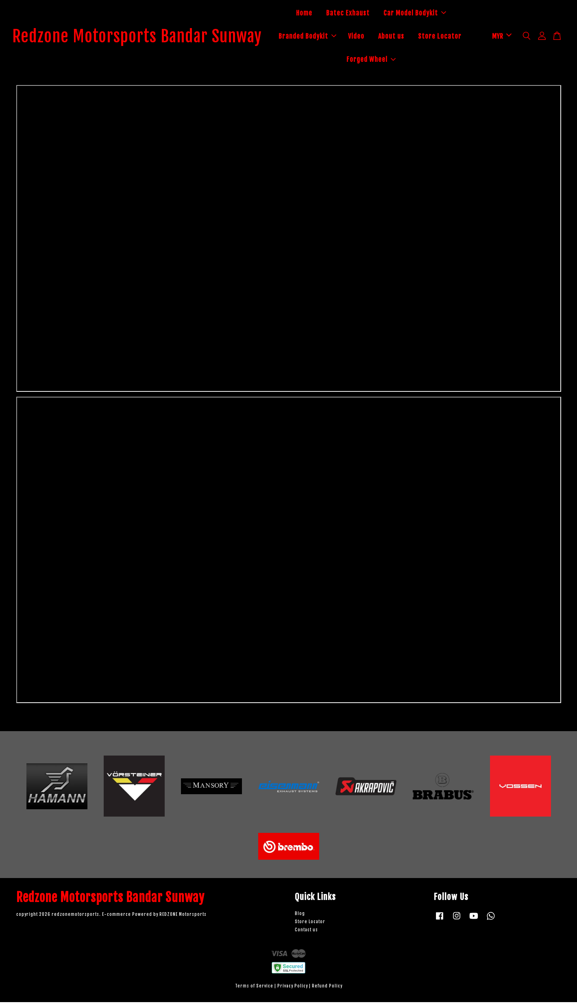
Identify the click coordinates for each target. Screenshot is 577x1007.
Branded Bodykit (357, 39)
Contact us (306, 934)
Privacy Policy (292, 991)
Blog (300, 919)
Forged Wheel (421, 62)
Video (406, 39)
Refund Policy (327, 991)
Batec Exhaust (369, 15)
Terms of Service (254, 991)
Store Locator (361, 62)
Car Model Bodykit (436, 15)
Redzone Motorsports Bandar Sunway (158, 39)
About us (441, 39)
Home (325, 15)
